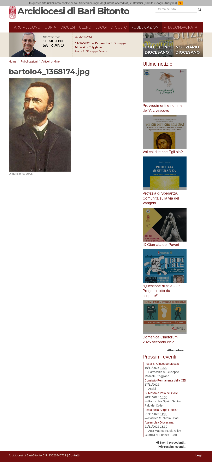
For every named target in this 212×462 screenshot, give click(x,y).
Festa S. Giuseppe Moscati (162, 363)
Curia (50, 27)
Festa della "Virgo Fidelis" (161, 409)
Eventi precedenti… (173, 442)
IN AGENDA (83, 37)
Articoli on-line (50, 61)
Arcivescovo (27, 27)
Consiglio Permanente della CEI (165, 380)
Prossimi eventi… (174, 446)
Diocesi (67, 27)
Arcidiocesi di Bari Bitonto (73, 11)
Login (199, 455)
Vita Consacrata (180, 27)
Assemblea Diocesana (159, 422)
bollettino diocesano (158, 50)
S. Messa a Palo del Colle (161, 393)
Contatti (74, 455)
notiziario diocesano (188, 50)
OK (180, 3)
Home (12, 61)
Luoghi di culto (111, 27)
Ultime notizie (157, 64)
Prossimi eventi (159, 357)
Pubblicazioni (145, 27)
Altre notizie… (177, 350)
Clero (85, 27)
